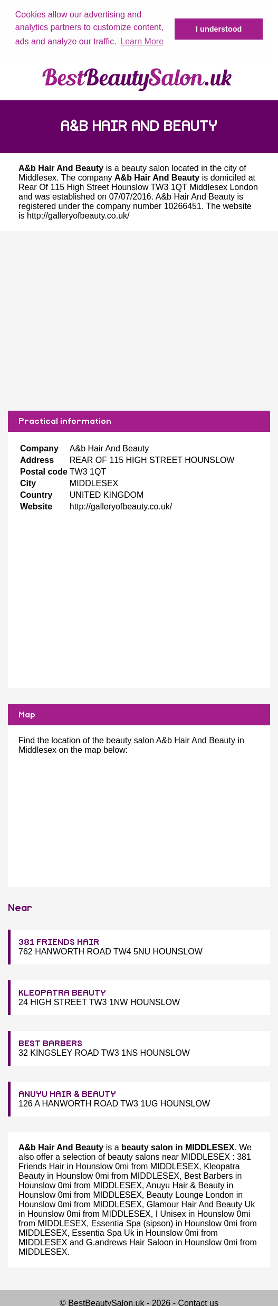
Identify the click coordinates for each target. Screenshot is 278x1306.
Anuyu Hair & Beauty (185, 1184)
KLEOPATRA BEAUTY (62, 992)
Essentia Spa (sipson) (132, 1222)
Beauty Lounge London (190, 1194)
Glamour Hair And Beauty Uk (201, 1203)
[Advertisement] (139, 320)
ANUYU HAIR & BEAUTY (67, 1094)
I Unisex (171, 1213)
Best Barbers (208, 1175)
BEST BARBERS (50, 1043)
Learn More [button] (142, 41)
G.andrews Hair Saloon (129, 1241)
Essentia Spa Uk (103, 1232)
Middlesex (37, 177)
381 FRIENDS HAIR (58, 942)
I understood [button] (219, 29)
